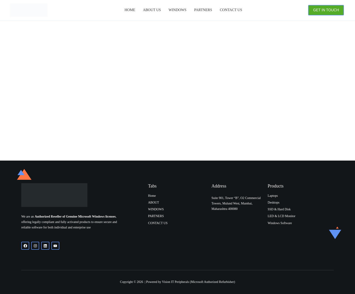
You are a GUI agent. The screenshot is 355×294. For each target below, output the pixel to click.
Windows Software (280, 223)
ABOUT (153, 202)
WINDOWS (156, 209)
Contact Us (231, 10)
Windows (177, 10)
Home (130, 10)
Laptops (273, 195)
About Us (152, 10)
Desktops (273, 202)
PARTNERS (203, 10)
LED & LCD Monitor (281, 216)
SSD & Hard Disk (279, 209)
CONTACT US (158, 223)
